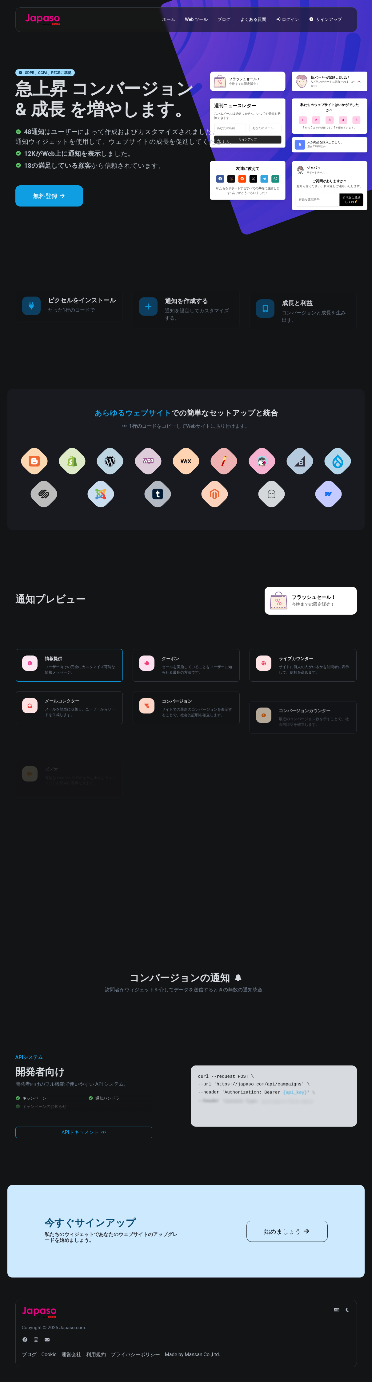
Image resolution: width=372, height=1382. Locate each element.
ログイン (287, 19)
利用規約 (96, 1354)
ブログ (224, 19)
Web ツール (196, 19)
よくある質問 (253, 19)
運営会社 (71, 1354)
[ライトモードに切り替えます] (347, 1310)
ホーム (168, 19)
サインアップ (325, 19)
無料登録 (49, 196)
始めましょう (287, 1242)
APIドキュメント (84, 1144)
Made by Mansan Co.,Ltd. (192, 1354)
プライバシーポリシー (135, 1354)
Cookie (49, 1354)
